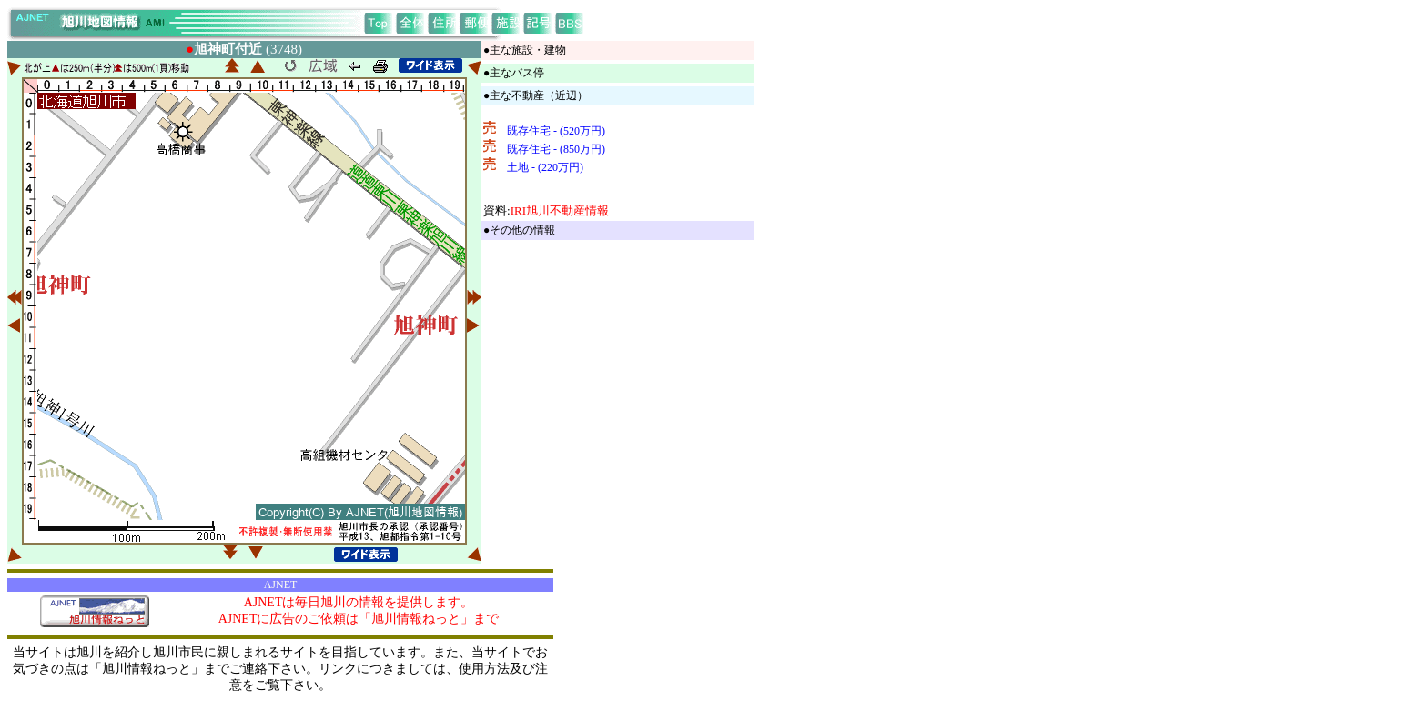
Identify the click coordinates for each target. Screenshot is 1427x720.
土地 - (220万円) (545, 167)
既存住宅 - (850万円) (556, 149)
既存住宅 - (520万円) (556, 131)
